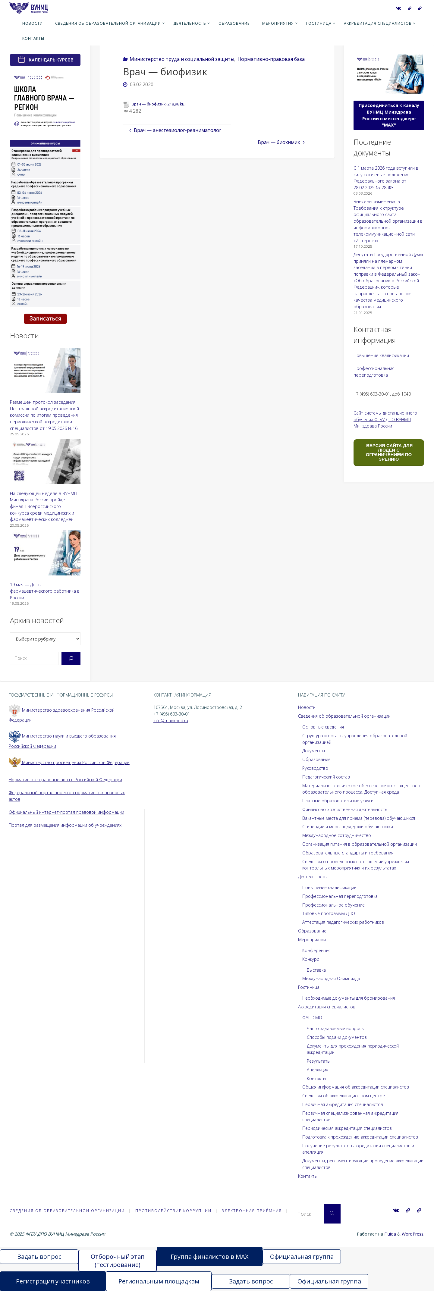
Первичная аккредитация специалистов (343, 1104)
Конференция (316, 950)
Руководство (315, 768)
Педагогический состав (326, 777)
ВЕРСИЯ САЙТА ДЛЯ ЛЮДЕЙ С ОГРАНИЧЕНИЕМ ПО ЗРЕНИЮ (389, 452)
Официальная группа (302, 1256)
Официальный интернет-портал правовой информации (67, 812)
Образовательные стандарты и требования (348, 853)
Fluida (389, 1234)
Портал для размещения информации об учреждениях (66, 825)
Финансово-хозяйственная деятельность (345, 809)
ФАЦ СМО (312, 1017)
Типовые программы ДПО (328, 913)
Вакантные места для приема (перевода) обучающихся (359, 818)
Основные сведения (323, 727)
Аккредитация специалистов (327, 1007)
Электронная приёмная (254, 1210)
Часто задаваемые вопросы (336, 1028)
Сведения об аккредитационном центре (344, 1095)
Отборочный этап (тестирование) (118, 1260)
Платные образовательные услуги (338, 801)
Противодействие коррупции (175, 1210)
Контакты (316, 1078)
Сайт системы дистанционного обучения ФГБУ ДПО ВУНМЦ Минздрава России (385, 419)
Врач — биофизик (148, 104)
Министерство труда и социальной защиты (182, 59)
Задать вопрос (39, 1256)
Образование (316, 759)
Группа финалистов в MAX (210, 1256)
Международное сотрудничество (337, 835)
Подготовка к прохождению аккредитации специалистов (361, 1137)
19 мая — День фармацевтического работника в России (45, 591)
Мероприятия (312, 939)
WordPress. (413, 1234)
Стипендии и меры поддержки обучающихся (348, 826)
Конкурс (310, 959)
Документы (314, 751)
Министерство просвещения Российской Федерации (70, 762)
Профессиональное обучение (334, 905)
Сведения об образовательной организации (345, 716)
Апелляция (318, 1070)
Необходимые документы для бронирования (349, 998)
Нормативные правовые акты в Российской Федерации (66, 779)
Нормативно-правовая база (271, 59)
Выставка (316, 970)
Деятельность (312, 876)
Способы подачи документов (337, 1037)
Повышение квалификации (381, 355)
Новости (307, 707)
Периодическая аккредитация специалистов (348, 1128)
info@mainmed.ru (171, 720)
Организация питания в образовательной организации (359, 844)
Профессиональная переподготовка (340, 896)
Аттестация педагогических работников (343, 922)
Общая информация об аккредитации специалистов (356, 1087)
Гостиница (308, 987)
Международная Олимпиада (331, 978)
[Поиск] (70, 658)
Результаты (319, 1061)
